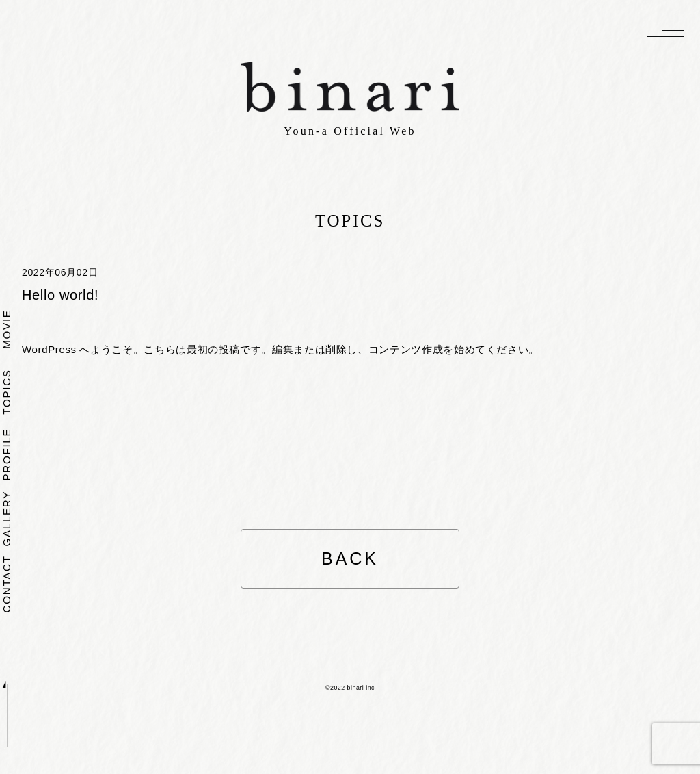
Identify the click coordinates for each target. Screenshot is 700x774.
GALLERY (7, 519)
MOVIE (7, 328)
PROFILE (7, 454)
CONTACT (7, 583)
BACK (350, 558)
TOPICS (7, 391)
